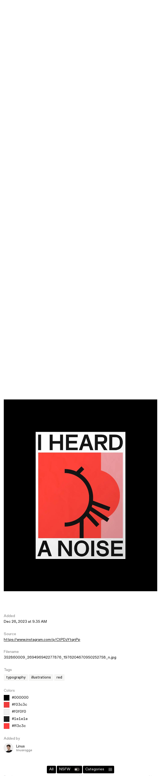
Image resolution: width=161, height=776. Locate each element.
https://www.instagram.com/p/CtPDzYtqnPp (42, 640)
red (59, 677)
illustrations (41, 677)
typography (16, 677)
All (51, 769)
